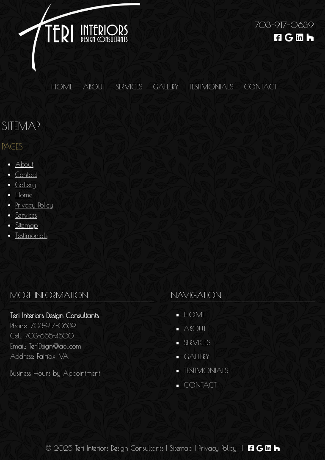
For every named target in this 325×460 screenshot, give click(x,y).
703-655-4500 (49, 336)
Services (129, 87)
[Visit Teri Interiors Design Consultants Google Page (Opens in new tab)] (289, 37)
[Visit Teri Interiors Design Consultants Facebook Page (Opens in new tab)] (278, 37)
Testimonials (211, 87)
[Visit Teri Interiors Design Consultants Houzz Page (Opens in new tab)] (310, 37)
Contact (260, 87)
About (94, 87)
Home (61, 87)
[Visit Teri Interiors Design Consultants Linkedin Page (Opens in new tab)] (299, 37)
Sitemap (26, 225)
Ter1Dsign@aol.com (55, 346)
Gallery (166, 87)
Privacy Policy (34, 205)
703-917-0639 (284, 25)
